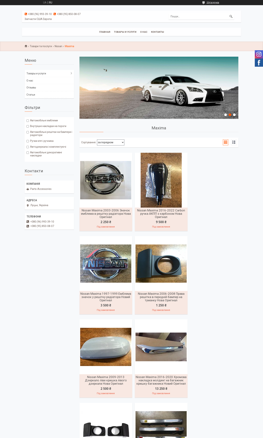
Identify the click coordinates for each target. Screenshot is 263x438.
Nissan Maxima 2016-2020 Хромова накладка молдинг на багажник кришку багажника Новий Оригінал (213, 299)
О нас (143, 32)
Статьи (30, 94)
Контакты (157, 32)
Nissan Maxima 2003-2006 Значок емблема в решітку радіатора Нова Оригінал (105, 214)
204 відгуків (213, 2)
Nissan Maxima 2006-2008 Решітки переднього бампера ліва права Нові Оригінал (105, 384)
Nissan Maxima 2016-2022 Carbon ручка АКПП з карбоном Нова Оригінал (159, 214)
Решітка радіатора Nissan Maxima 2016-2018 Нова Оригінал (213, 382)
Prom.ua (149, 431)
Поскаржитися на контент (127, 434)
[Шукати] (231, 16)
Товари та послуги (41, 46)
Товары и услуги (125, 32)
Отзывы (31, 87)
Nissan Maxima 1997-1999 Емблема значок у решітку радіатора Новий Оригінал (213, 214)
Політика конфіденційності (156, 434)
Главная (104, 32)
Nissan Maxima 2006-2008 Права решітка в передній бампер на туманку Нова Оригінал (105, 297)
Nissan (58, 46)
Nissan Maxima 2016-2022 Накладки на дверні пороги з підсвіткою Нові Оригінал (158, 384)
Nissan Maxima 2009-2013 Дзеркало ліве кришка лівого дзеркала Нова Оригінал (159, 297)
